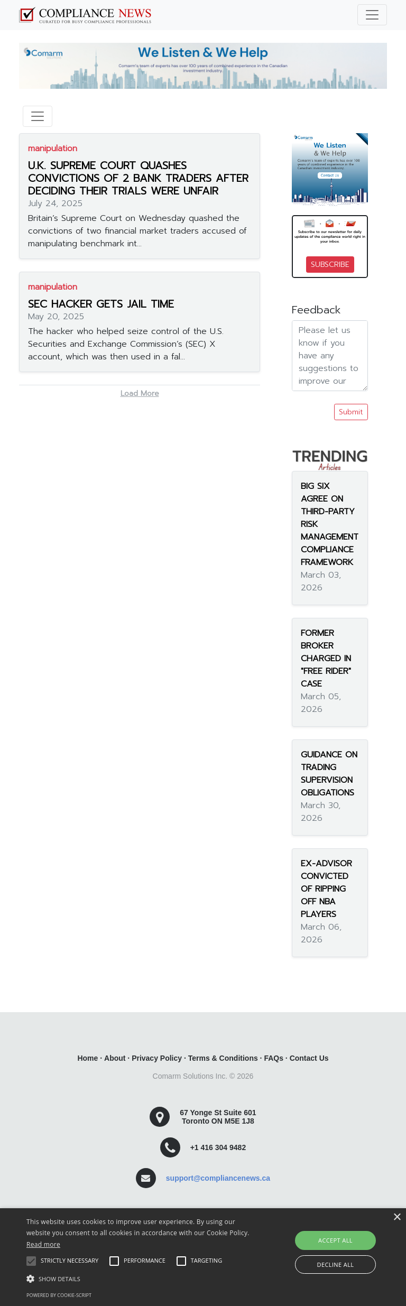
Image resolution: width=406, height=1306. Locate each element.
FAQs (273, 1058)
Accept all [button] (335, 1240)
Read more (43, 1244)
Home (87, 1058)
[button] (141, 1278)
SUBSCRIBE (330, 264)
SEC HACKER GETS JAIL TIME (101, 304)
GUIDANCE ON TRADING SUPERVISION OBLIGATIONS (329, 773)
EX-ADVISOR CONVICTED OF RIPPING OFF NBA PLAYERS (326, 889)
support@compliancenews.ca (218, 1178)
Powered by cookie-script (58, 1295)
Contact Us (309, 1058)
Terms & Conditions (223, 1058)
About (114, 1058)
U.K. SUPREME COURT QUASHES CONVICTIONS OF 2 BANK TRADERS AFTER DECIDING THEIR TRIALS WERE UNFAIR (138, 178)
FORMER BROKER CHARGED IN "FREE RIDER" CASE (326, 658)
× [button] (397, 1217)
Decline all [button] (335, 1264)
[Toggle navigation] (372, 14)
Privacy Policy (157, 1058)
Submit (351, 412)
